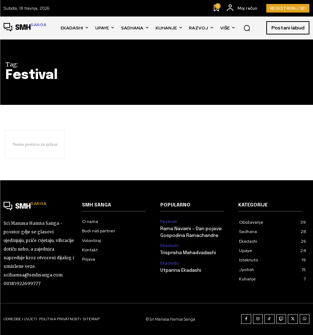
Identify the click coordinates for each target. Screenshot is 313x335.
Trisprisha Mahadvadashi (188, 253)
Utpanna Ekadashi (180, 270)
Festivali (168, 221)
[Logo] (25, 28)
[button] (247, 28)
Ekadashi (169, 245)
